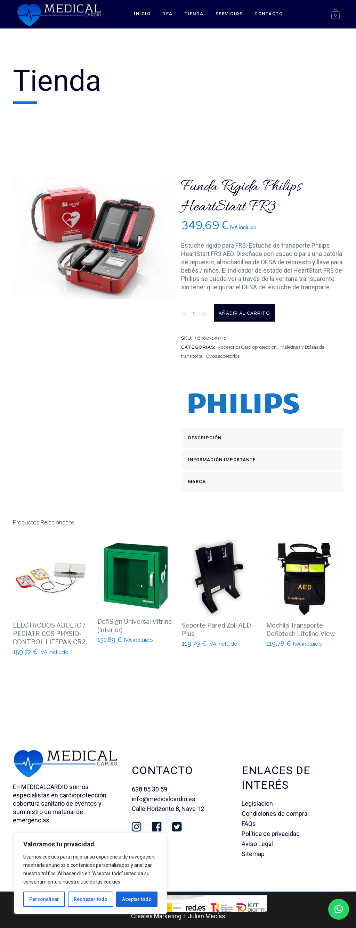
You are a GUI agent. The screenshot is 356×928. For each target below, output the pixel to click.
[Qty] (194, 313)
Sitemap (253, 853)
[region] (90, 873)
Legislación (257, 803)
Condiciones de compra (274, 813)
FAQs (249, 823)
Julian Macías (206, 916)
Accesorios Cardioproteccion (247, 347)
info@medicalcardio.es (163, 799)
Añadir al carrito (260, 313)
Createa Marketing (156, 916)
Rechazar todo (90, 899)
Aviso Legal (257, 843)
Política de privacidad (271, 833)
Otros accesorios (223, 356)
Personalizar (44, 899)
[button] (338, 909)
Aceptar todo (137, 899)
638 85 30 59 (149, 789)
